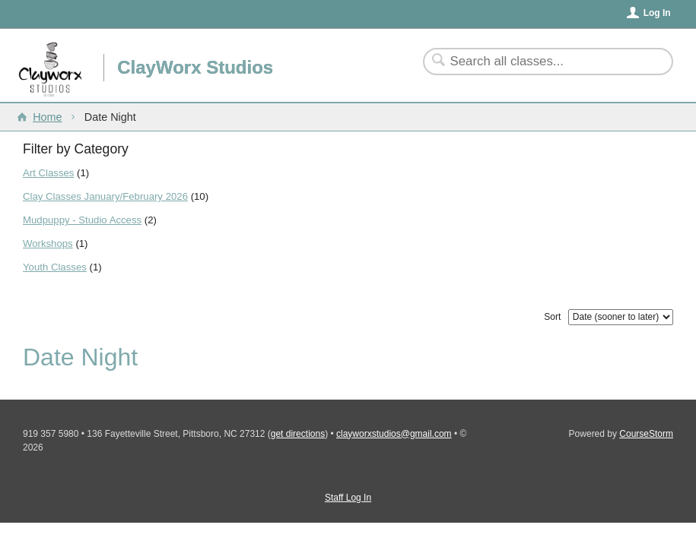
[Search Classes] (538, 61)
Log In (657, 13)
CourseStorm (646, 433)
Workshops (48, 243)
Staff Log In (348, 497)
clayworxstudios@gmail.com (394, 433)
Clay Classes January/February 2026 (105, 196)
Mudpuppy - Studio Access (82, 220)
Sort (552, 316)
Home (47, 117)
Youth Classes (55, 267)
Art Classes (48, 173)
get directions (298, 433)
